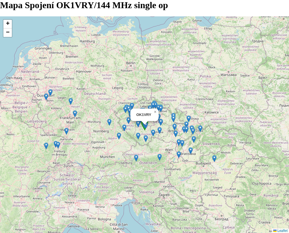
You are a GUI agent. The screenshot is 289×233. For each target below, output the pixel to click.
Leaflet (280, 231)
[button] (161, 108)
